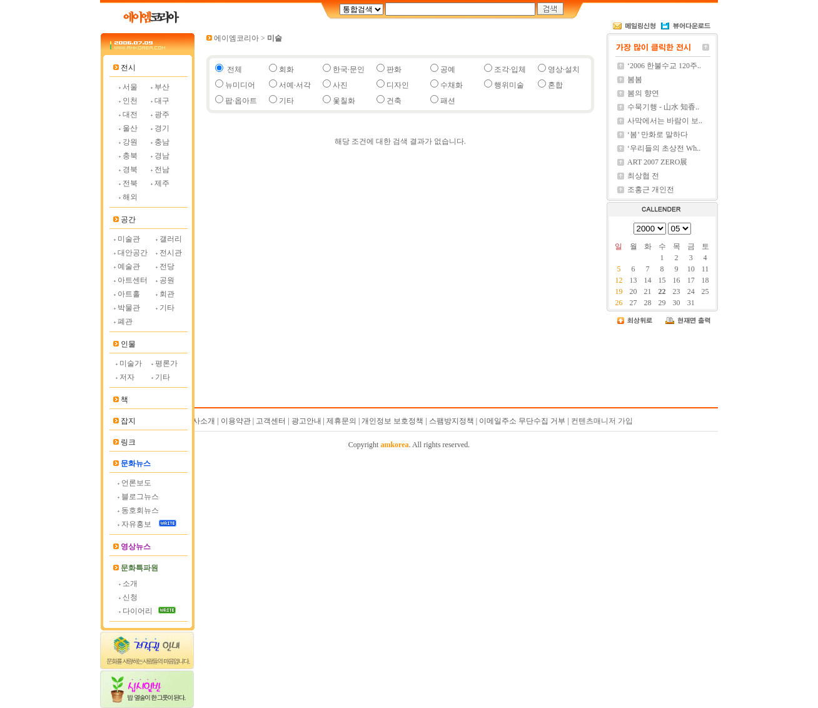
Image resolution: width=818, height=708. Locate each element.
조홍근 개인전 (650, 189)
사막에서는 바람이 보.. (664, 120)
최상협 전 (643, 175)
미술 (274, 38)
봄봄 (634, 79)
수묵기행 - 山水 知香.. (663, 107)
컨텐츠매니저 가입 (602, 421)
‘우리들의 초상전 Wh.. (663, 148)
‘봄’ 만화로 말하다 (657, 134)
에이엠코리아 (236, 38)
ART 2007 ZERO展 (657, 162)
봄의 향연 (643, 93)
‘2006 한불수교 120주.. (664, 65)
